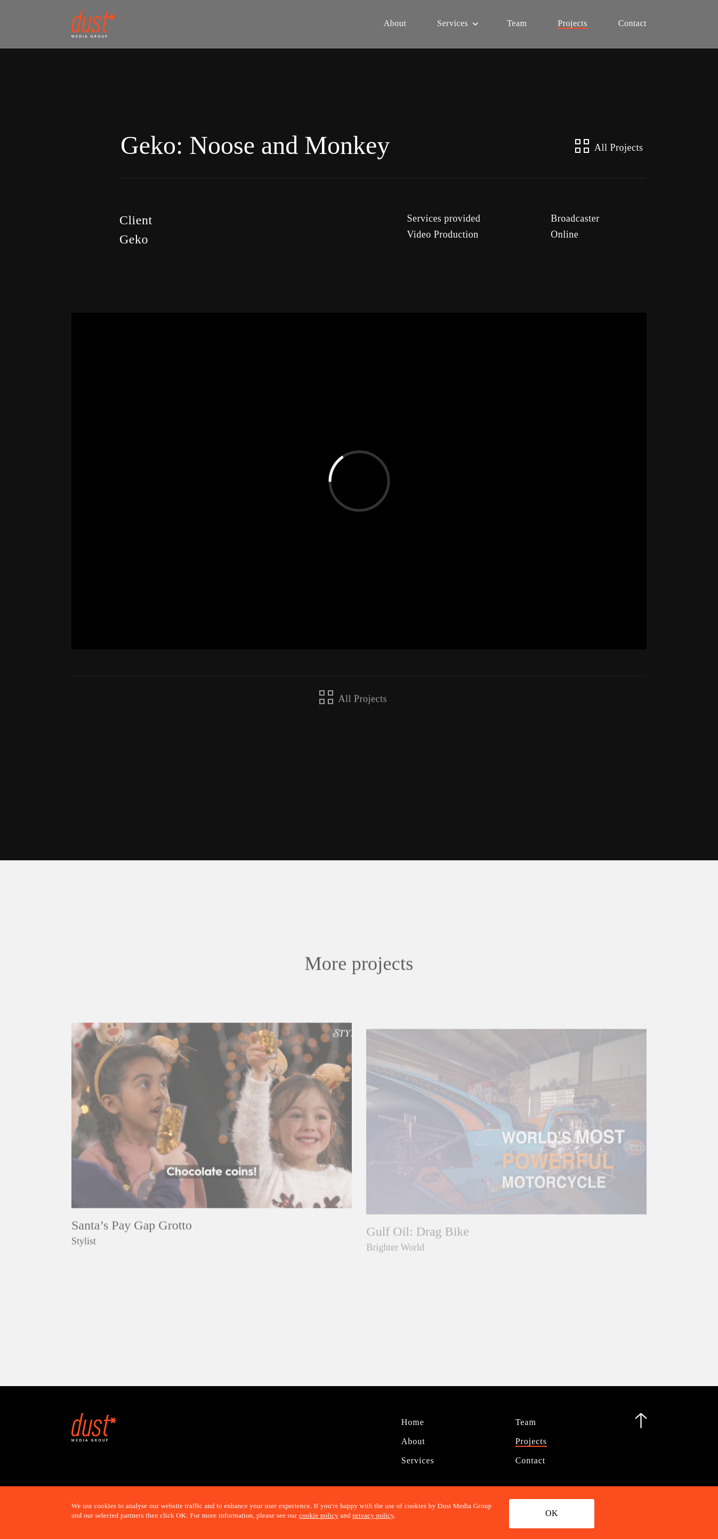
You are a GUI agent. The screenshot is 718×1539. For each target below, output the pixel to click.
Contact (632, 25)
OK (556, 1512)
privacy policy (372, 1516)
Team (517, 25)
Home (412, 1422)
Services (452, 25)
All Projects (609, 146)
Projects (572, 25)
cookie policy (318, 1516)
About (395, 25)
